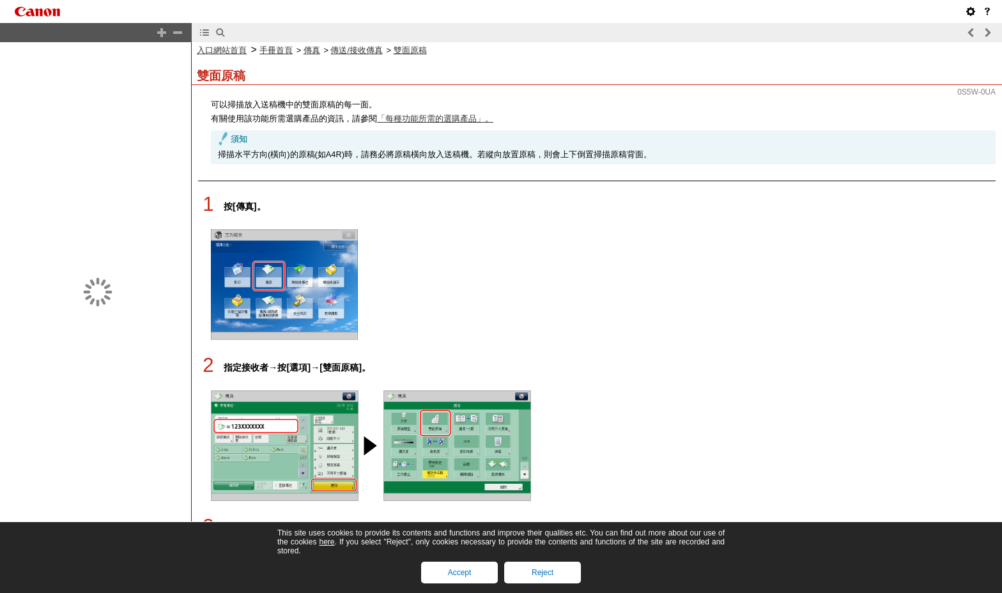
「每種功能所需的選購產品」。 (435, 107)
